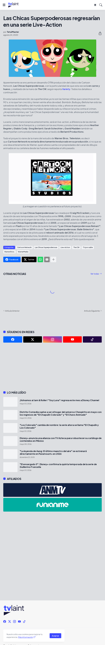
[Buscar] (101, 5)
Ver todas (95, 273)
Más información (25, 637)
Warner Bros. (9, 252)
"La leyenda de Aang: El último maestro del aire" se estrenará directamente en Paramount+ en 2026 (53, 452)
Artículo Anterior (12, 311)
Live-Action (65, 247)
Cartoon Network (24, 247)
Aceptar (55, 635)
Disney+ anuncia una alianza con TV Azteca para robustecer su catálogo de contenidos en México (61, 439)
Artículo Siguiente (92, 311)
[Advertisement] (52, 367)
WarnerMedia (23, 252)
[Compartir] (99, 33)
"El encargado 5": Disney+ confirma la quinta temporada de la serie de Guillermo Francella (58, 465)
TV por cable (88, 247)
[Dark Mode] (95, 5)
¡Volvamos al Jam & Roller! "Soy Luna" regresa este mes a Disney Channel (59, 400)
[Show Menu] (4, 5)
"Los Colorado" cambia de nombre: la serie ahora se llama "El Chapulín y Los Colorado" (59, 426)
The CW (76, 247)
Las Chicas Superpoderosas (46, 247)
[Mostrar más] (53, 259)
